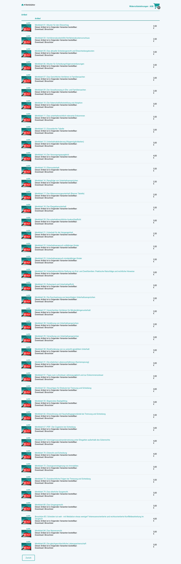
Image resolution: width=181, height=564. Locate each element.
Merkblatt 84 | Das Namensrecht (48, 531)
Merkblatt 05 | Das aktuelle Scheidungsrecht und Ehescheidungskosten (64, 51)
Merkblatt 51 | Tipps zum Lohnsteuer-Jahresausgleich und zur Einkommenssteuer (69, 375)
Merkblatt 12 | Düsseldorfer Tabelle (49, 129)
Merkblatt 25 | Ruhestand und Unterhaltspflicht (54, 284)
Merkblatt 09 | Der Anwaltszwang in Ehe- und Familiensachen (60, 90)
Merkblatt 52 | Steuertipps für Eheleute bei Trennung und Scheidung (63, 388)
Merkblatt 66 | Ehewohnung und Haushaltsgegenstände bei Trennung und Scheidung (70, 414)
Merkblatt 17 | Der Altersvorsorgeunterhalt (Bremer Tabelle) (59, 193)
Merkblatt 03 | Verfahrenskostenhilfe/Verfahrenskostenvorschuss (62, 38)
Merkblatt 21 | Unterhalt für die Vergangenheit (54, 232)
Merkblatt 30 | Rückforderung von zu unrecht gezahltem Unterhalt (62, 349)
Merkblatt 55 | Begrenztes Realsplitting (51, 401)
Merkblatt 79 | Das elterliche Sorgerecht (51, 492)
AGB (151, 6)
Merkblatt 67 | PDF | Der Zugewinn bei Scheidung (55, 427)
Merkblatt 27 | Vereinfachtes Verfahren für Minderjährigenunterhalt (63, 310)
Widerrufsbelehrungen (138, 6)
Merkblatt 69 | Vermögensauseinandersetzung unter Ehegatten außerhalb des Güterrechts (72, 440)
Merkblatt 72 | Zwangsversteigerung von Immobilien (56, 466)
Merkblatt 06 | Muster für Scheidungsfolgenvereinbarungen (59, 64)
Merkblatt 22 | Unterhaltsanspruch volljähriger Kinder (57, 245)
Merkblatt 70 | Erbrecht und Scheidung (51, 453)
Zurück (28, 558)
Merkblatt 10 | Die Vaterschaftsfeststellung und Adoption (58, 103)
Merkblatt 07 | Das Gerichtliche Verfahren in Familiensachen (60, 77)
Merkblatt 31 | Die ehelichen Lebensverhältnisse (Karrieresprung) (62, 362)
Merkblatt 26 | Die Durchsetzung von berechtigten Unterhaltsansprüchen (65, 297)
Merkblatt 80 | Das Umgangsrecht (49, 505)
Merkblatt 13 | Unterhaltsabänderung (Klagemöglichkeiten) (59, 142)
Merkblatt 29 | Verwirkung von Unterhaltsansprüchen (57, 336)
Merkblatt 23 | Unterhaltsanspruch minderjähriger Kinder (58, 258)
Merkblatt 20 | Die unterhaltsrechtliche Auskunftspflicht (58, 219)
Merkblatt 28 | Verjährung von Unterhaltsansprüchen (57, 323)
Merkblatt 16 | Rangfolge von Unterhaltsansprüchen (56, 180)
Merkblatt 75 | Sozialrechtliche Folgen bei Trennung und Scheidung (63, 479)
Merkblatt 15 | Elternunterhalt (47, 168)
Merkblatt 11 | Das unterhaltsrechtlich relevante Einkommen (60, 116)
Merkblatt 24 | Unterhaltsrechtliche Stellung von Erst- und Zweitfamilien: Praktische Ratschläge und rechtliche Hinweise (85, 271)
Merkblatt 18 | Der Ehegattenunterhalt (50, 206)
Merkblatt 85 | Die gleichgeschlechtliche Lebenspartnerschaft (60, 544)
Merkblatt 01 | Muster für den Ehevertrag (52, 25)
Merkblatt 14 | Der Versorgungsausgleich (52, 155)
